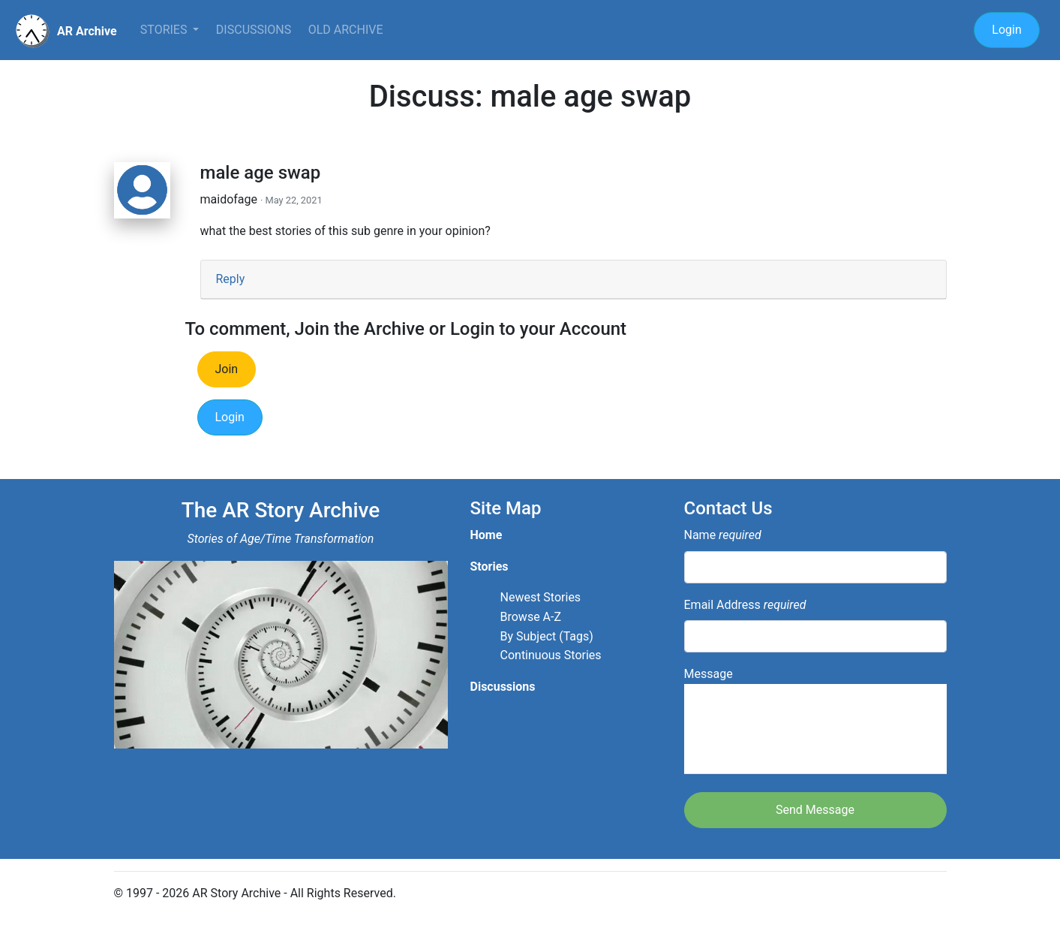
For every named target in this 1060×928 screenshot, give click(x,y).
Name (722, 535)
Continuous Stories (551, 655)
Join (227, 369)
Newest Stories (540, 597)
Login (1006, 30)
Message (815, 720)
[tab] (573, 280)
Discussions (253, 30)
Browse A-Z (531, 617)
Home (486, 535)
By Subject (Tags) (546, 636)
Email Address (745, 605)
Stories (165, 30)
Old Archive (345, 30)
